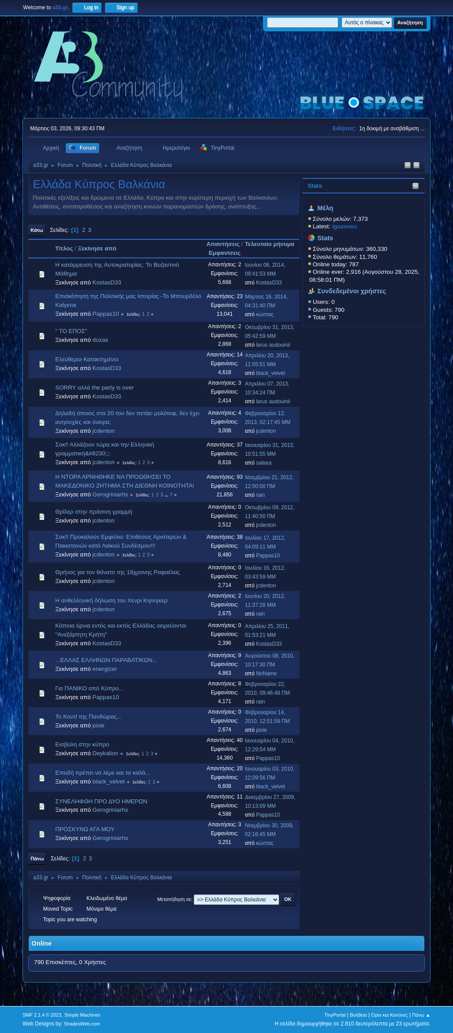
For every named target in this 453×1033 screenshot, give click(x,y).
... (167, 494)
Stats (315, 185)
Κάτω (36, 230)
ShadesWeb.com (82, 1023)
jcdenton (104, 431)
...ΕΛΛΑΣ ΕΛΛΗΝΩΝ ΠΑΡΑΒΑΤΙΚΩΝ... (106, 660)
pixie (99, 725)
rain (260, 495)
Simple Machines (82, 1015)
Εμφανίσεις (224, 253)
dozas (101, 340)
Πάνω (37, 858)
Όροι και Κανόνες (389, 1015)
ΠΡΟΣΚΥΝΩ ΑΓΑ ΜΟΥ (84, 829)
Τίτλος (64, 248)
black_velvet (270, 373)
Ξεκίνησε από (97, 248)
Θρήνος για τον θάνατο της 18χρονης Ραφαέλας (117, 572)
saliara (263, 463)
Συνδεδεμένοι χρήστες (352, 291)
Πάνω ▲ (421, 1015)
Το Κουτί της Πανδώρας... (88, 716)
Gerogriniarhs (110, 494)
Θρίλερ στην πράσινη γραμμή (93, 511)
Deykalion (106, 753)
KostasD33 (107, 282)
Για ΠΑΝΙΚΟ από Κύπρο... (89, 688)
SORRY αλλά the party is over (94, 387)
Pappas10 (106, 313)
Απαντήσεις (223, 244)
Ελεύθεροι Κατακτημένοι (86, 359)
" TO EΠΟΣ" (71, 331)
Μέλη (325, 208)
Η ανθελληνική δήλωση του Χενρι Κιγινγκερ (111, 600)
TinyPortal (334, 1015)
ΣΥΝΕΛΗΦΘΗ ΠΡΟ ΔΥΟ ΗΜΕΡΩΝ (101, 801)
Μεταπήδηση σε (174, 899)
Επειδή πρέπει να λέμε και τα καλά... (102, 772)
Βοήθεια (358, 1015)
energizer (105, 669)
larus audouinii (273, 345)
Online (41, 943)
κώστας (264, 314)
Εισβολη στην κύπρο (82, 744)
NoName (266, 673)
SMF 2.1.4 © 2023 (41, 1015)
